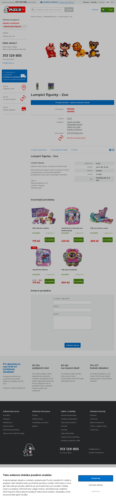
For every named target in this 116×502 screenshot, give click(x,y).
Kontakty (6, 415)
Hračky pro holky (73, 127)
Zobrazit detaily (96, 485)
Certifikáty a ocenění (40, 422)
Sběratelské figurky (12, 26)
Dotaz (75, 150)
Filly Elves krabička (69, 270)
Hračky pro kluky (73, 122)
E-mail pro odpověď (61, 298)
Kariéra (35, 426)
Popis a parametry (40, 150)
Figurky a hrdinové (11, 23)
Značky (5, 33)
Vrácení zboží (8, 426)
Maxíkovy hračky (36, 16)
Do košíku (49, 240)
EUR (112, 2)
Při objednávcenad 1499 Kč (14, 75)
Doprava (6, 419)
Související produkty (60, 150)
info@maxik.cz (8, 63)
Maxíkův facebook (96, 453)
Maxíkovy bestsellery (69, 419)
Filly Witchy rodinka (40, 228)
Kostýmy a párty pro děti (70, 440)
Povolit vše (95, 478)
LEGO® (64, 426)
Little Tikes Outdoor (68, 422)
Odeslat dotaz (72, 345)
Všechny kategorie (11, 20)
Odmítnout (96, 491)
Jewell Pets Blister (40, 270)
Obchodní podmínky (11, 430)
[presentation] (72, 335)
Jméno (56, 306)
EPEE (69, 118)
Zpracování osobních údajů (13, 433)
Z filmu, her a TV (9, 36)
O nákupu (101, 2)
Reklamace (7, 422)
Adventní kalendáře (68, 415)
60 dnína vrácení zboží (9, 98)
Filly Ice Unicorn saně (99, 228)
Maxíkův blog (37, 419)
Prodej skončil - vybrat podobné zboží (73, 102)
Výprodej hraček (67, 433)
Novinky (64, 430)
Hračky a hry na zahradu (70, 437)
